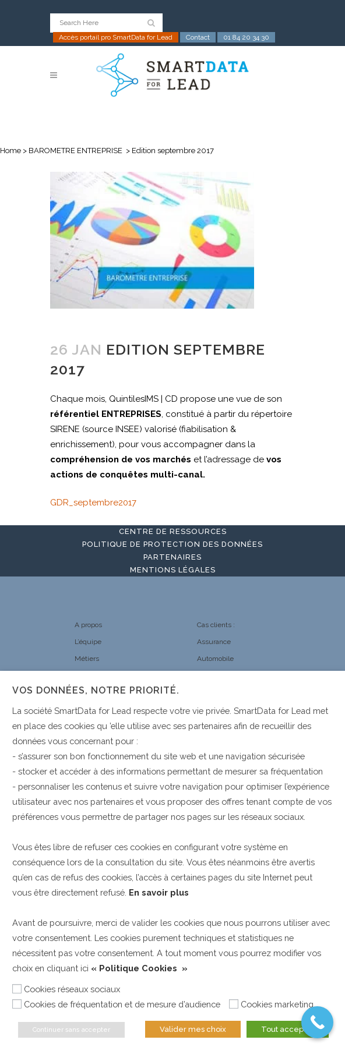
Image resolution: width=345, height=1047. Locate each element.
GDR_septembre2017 (93, 502)
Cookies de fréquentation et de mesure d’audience (122, 1004)
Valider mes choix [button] (193, 1029)
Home (10, 150)
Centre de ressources (173, 531)
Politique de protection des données (172, 544)
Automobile (215, 659)
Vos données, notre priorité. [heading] (95, 690)
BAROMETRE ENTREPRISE (75, 150)
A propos (88, 625)
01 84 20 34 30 (246, 37)
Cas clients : (216, 625)
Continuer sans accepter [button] (71, 1030)
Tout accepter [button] (287, 1029)
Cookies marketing (277, 1004)
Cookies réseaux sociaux (72, 989)
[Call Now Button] (317, 1022)
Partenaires (172, 557)
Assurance (214, 642)
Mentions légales (173, 569)
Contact (198, 37)
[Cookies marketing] (233, 1004)
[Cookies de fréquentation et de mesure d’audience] (17, 1004)
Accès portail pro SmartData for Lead (115, 37)
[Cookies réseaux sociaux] (17, 988)
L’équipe (88, 642)
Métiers (87, 659)
